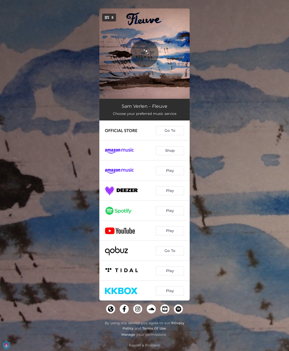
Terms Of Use (154, 328)
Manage (128, 334)
